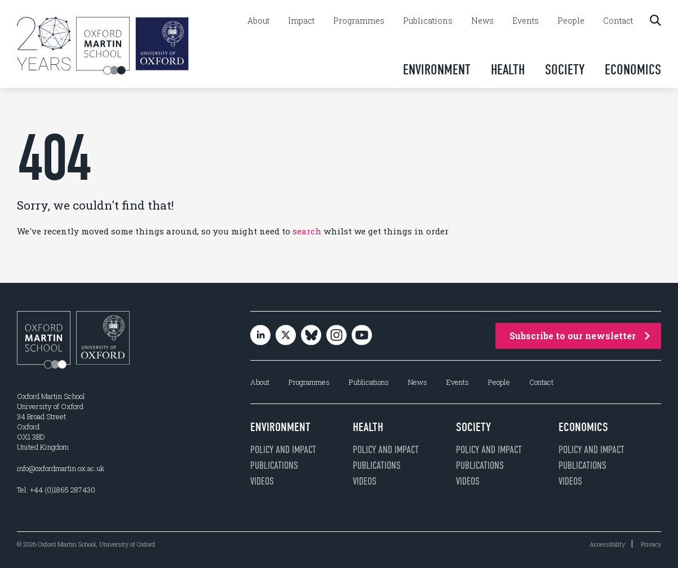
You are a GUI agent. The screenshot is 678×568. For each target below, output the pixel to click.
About (258, 21)
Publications (428, 21)
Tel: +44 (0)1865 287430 (56, 490)
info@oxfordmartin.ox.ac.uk (60, 468)
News (482, 21)
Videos (262, 481)
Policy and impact (283, 450)
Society (564, 69)
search (307, 231)
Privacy (651, 544)
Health (508, 69)
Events (525, 21)
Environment (437, 69)
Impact (301, 21)
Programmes (358, 21)
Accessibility (607, 544)
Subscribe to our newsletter (579, 335)
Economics (633, 69)
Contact (618, 21)
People (570, 21)
